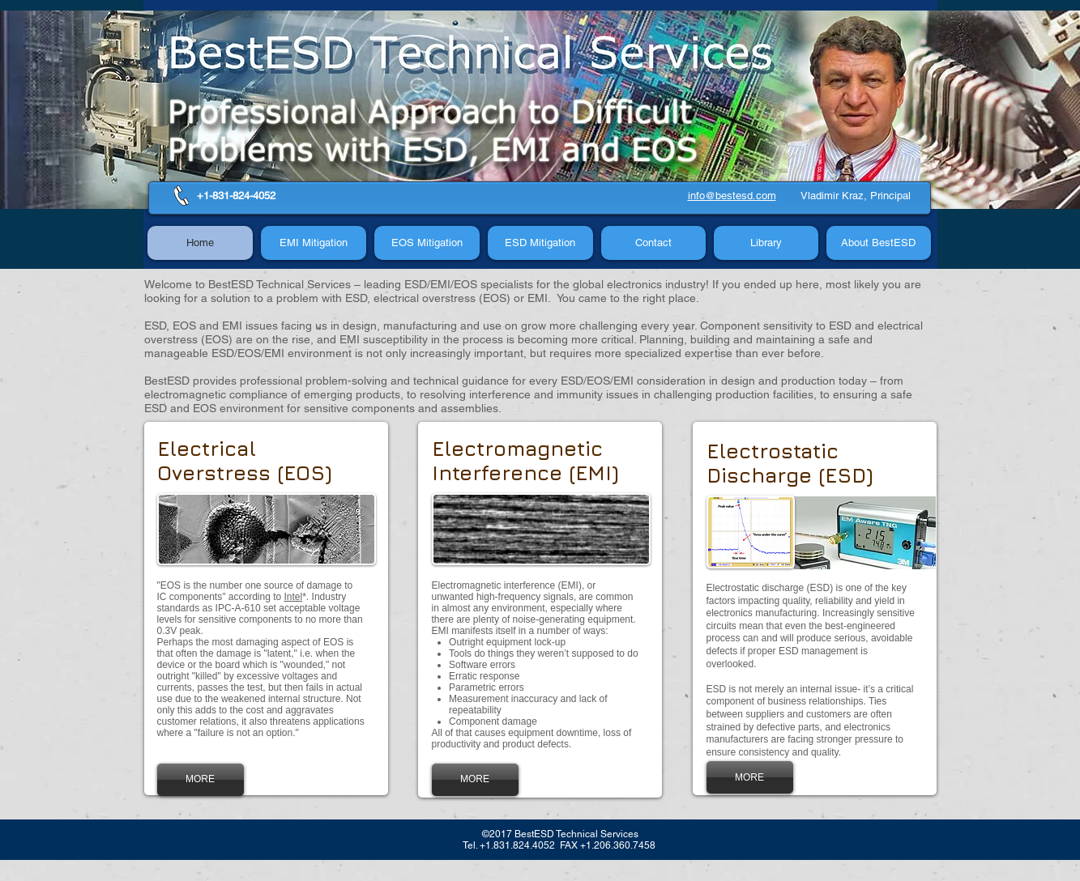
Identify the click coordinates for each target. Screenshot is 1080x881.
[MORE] (200, 780)
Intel (293, 596)
